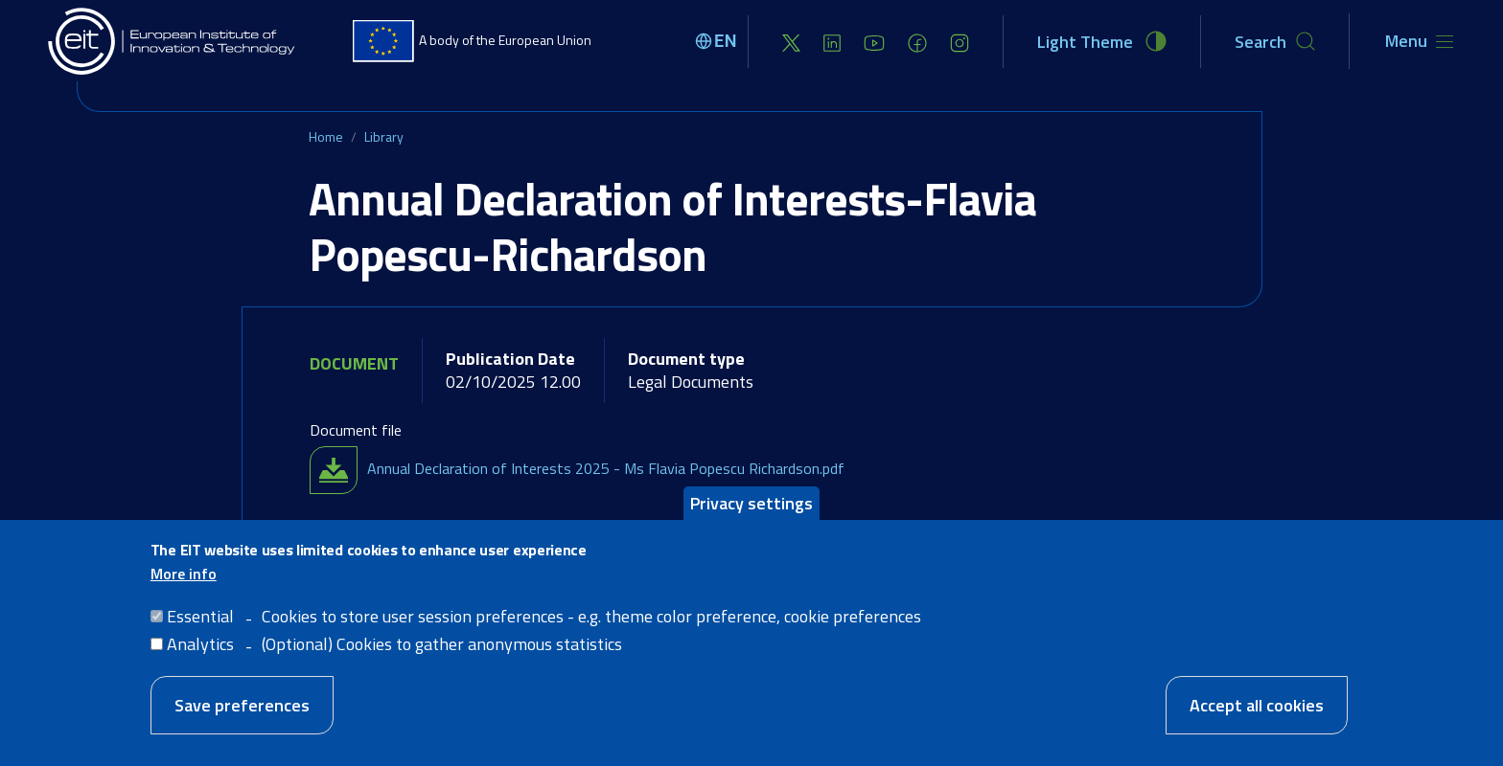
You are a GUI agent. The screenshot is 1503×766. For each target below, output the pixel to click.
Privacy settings (751, 503)
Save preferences (242, 705)
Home (326, 136)
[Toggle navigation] (1419, 41)
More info (183, 573)
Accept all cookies (1257, 705)
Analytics (200, 644)
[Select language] (719, 41)
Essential (200, 616)
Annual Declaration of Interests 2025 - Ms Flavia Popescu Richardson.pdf (605, 468)
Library (384, 136)
